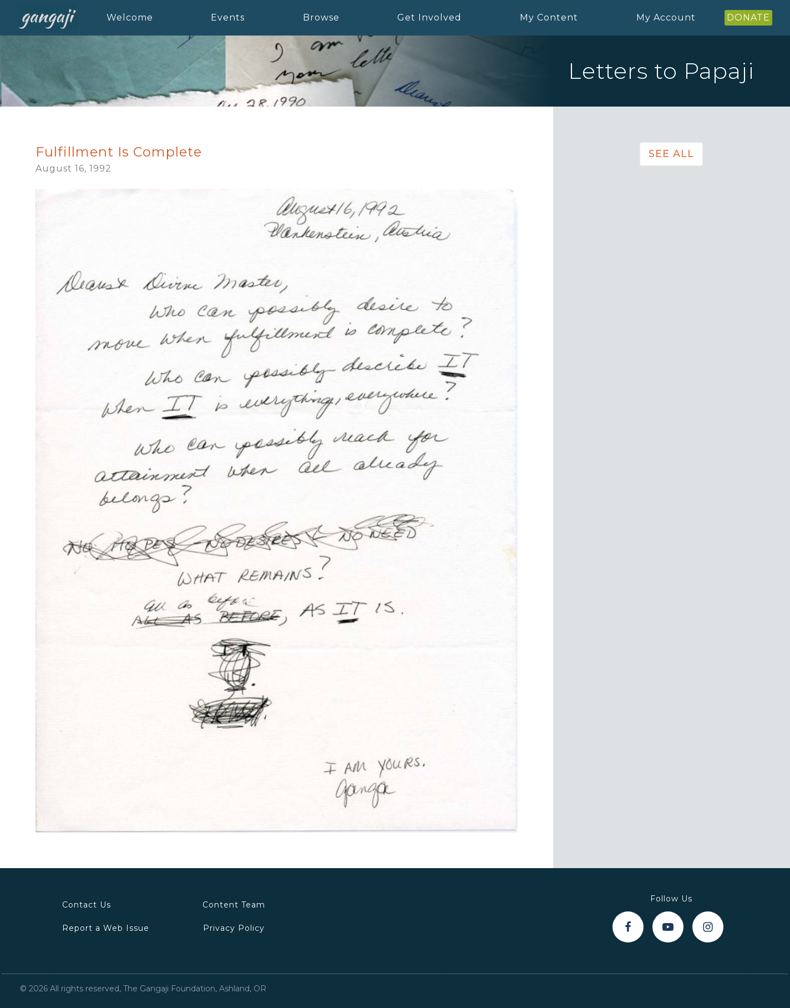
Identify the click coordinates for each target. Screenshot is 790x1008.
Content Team (233, 905)
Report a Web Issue (105, 928)
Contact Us (86, 905)
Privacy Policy (234, 928)
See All (671, 154)
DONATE (748, 17)
